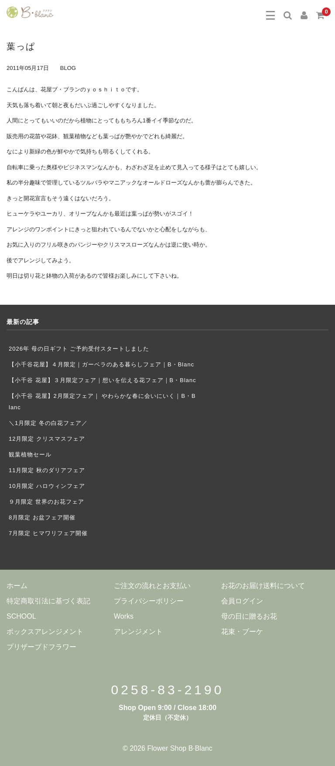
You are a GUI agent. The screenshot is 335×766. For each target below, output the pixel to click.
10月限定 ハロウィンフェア (47, 486)
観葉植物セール (30, 454)
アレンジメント (138, 631)
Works (123, 616)
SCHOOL (21, 616)
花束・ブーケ (242, 631)
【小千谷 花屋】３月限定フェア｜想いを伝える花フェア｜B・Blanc (102, 380)
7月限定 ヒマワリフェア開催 (48, 533)
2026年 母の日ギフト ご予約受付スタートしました (79, 348)
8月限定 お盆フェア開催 (42, 517)
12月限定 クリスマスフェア (47, 438)
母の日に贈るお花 (249, 616)
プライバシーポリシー (149, 601)
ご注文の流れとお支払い (152, 585)
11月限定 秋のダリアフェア (47, 470)
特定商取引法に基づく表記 (48, 601)
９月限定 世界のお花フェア (49, 501)
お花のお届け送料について (263, 585)
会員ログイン (242, 601)
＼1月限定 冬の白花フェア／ (48, 423)
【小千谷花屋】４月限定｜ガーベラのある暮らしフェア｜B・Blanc (101, 364)
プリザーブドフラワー (41, 647)
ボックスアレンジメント (45, 631)
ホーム (17, 585)
